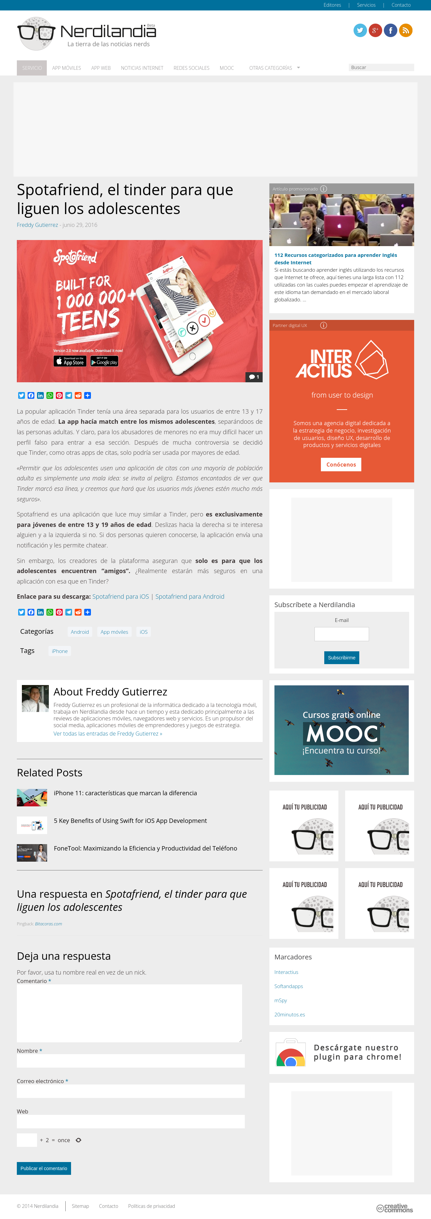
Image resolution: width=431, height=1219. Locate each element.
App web (98, 67)
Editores (332, 5)
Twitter (360, 30)
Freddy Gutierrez (37, 224)
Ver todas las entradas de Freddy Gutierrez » (108, 732)
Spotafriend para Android (190, 596)
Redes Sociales (187, 67)
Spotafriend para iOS (120, 596)
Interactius (286, 971)
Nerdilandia (46, 1205)
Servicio (31, 67)
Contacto (401, 5)
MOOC (221, 67)
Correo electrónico (42, 1080)
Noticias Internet (139, 67)
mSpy (280, 999)
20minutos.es (289, 1013)
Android (80, 630)
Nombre (29, 1049)
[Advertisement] (215, 129)
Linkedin (405, 30)
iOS (143, 630)
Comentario (34, 980)
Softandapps (288, 985)
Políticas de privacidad (151, 1205)
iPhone (60, 650)
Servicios (366, 5)
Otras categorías (263, 67)
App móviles (65, 67)
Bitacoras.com (48, 923)
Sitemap (80, 1205)
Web (22, 1110)
